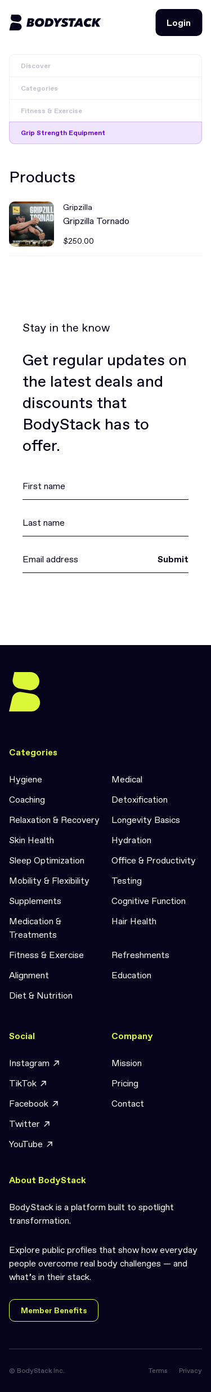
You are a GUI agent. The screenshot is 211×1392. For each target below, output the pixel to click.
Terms (158, 1370)
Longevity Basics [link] (145, 819)
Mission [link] (126, 1063)
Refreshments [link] (140, 954)
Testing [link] (126, 880)
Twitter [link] (30, 1123)
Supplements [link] (35, 900)
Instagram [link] (35, 1063)
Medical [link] (126, 779)
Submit (173, 559)
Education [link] (131, 975)
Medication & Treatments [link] (35, 928)
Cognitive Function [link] (148, 900)
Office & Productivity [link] (153, 860)
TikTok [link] (28, 1083)
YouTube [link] (31, 1144)
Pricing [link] (124, 1083)
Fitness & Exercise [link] (46, 954)
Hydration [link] (131, 840)
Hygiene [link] (25, 779)
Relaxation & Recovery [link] (54, 819)
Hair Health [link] (133, 921)
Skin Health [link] (31, 840)
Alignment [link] (29, 975)
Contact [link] (127, 1103)
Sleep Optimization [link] (46, 860)
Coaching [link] (27, 799)
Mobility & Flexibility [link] (49, 880)
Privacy (190, 1370)
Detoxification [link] (139, 799)
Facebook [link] (34, 1103)
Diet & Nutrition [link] (41, 995)
